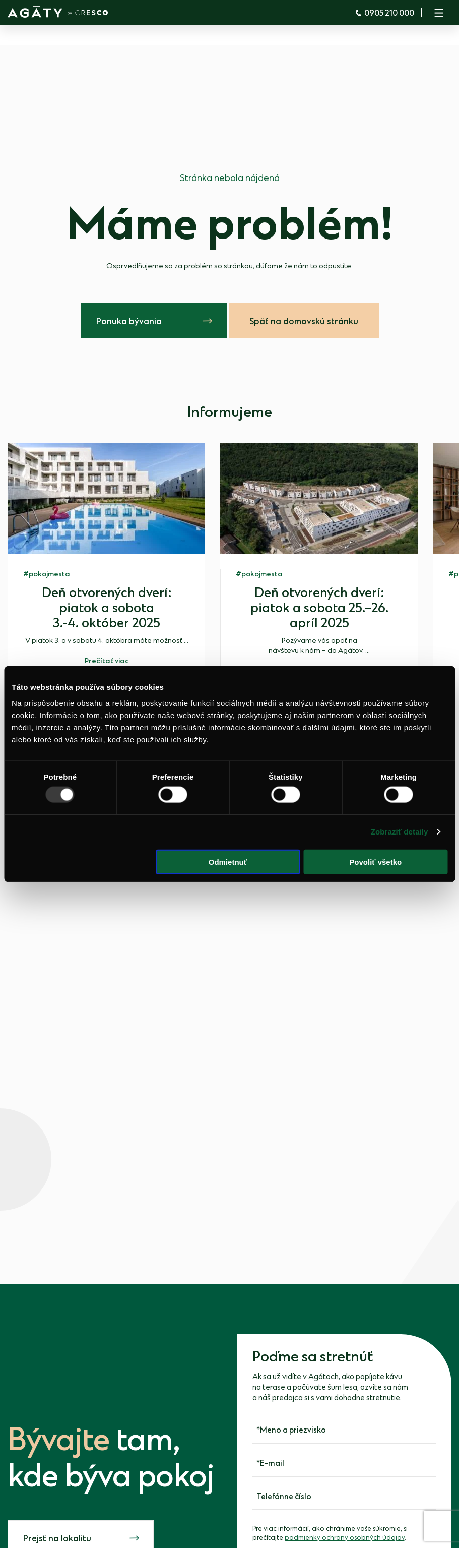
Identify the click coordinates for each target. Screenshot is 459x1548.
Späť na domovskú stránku (303, 321)
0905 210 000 (384, 13)
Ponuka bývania (129, 321)
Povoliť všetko (375, 861)
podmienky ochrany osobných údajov (345, 1538)
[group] (106, 557)
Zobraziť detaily (399, 831)
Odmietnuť (228, 861)
